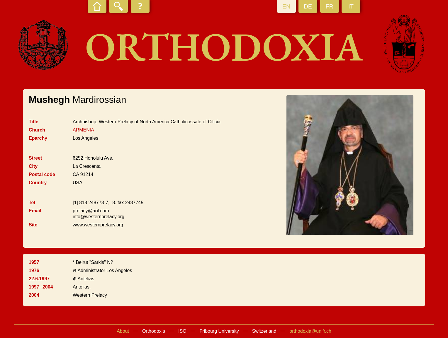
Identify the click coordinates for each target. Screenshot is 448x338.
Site (33, 224)
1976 (34, 270)
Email (35, 210)
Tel (32, 202)
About (123, 331)
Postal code (42, 174)
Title (33, 121)
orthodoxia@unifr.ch (310, 331)
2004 (34, 295)
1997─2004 (41, 286)
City (33, 166)
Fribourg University (219, 331)
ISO (182, 331)
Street (35, 158)
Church (37, 129)
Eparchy (38, 138)
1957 (34, 262)
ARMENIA (83, 129)
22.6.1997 (39, 278)
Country (38, 182)
